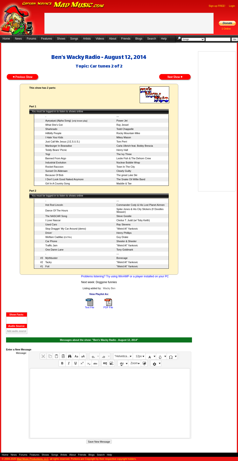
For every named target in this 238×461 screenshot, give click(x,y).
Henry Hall (122, 150)
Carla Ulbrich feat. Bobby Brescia (134, 145)
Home (6, 38)
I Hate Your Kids (54, 137)
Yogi (47, 154)
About (112, 38)
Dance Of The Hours (56, 210)
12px (139, 356)
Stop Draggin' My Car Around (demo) (65, 228)
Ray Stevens (123, 224)
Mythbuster (51, 258)
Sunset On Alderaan (56, 170)
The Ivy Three (124, 154)
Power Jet (121, 120)
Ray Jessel (122, 124)
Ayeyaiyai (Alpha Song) (58, 120)
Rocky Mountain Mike (128, 133)
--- (117, 116)
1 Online (226, 28)
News (18, 38)
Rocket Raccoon (54, 166)
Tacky (48, 262)
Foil (47, 266)
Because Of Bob (54, 175)
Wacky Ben (109, 288)
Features (46, 38)
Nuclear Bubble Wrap (128, 162)
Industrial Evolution (55, 162)
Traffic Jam (51, 245)
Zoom (134, 363)
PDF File (108, 307)
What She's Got (54, 124)
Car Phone (51, 241)
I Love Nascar (53, 220)
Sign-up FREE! (217, 5)
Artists (87, 38)
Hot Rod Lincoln (54, 204)
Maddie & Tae (124, 183)
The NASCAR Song (56, 216)
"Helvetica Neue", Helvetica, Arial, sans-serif (124, 356)
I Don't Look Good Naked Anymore (64, 179)
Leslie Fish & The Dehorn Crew (133, 158)
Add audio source (16, 330)
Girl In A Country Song (57, 183)
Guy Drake (122, 237)
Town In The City (125, 166)
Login (232, 5)
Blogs (138, 38)
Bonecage (122, 258)
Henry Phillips (124, 232)
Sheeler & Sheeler (126, 241)
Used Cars (51, 224)
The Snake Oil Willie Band (130, 179)
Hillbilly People (53, 133)
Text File (89, 307)
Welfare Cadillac (54, 237)
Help (164, 38)
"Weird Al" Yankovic (127, 228)
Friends (125, 38)
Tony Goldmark (124, 249)
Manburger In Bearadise (58, 145)
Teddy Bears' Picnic (56, 150)
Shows (61, 38)
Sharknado (51, 129)
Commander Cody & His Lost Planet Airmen (140, 204)
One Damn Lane (54, 249)
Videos (100, 38)
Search (151, 38)
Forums (31, 38)
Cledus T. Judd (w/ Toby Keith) (133, 220)
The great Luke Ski (126, 175)
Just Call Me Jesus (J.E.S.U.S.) (62, 141)
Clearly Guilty (123, 170)
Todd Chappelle (125, 129)
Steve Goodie (124, 216)
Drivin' (48, 232)
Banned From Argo (55, 158)
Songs (74, 38)
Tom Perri (121, 141)
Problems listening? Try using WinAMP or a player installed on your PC (125, 276)
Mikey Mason (123, 137)
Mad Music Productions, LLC (32, 459)
